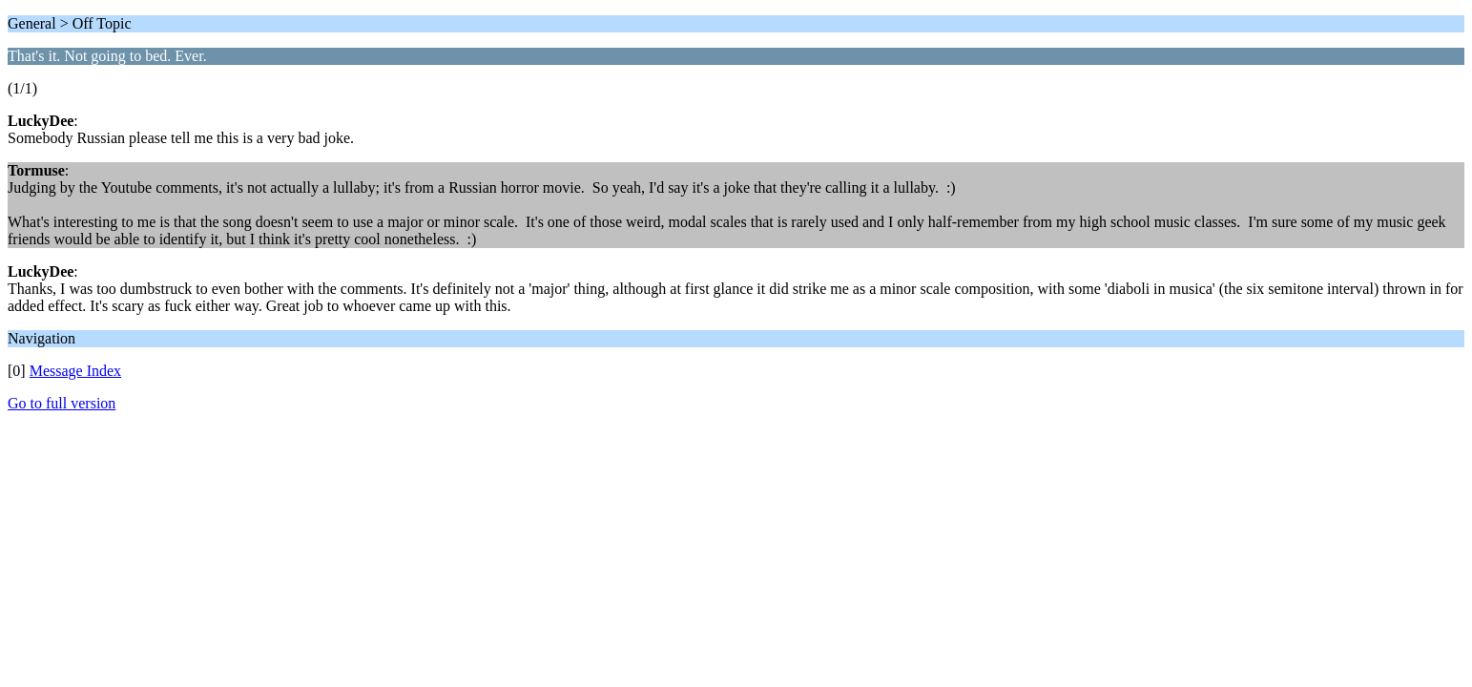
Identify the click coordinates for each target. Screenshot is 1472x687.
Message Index (75, 371)
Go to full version (61, 403)
